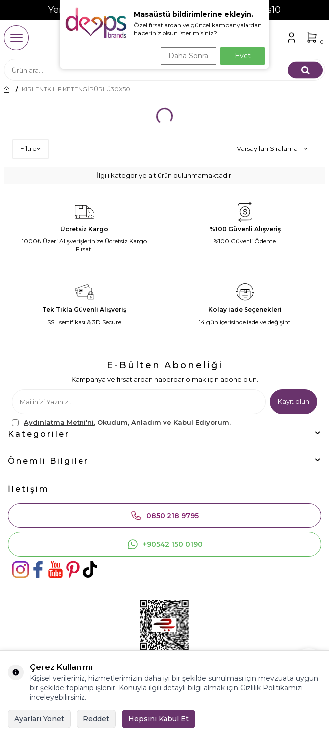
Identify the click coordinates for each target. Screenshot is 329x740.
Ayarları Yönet (39, 718)
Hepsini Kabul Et (158, 718)
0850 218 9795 (164, 515)
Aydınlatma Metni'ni (59, 422)
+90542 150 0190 (165, 544)
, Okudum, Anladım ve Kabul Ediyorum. (121, 422)
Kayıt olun (293, 401)
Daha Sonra (188, 55)
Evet (243, 55)
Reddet (96, 718)
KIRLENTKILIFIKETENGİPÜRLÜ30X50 (76, 89)
